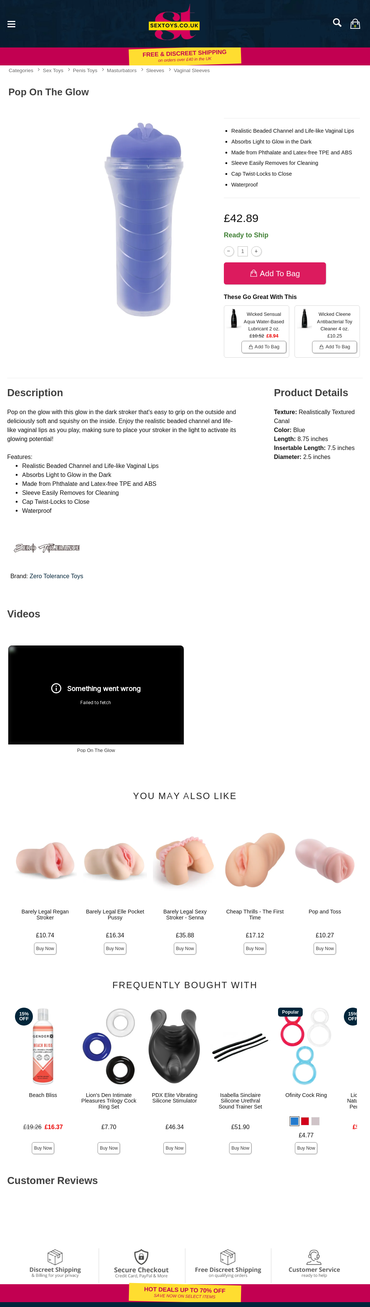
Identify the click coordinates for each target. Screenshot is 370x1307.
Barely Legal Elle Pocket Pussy (115, 914)
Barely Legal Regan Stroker (45, 914)
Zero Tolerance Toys (56, 576)
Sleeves (155, 70)
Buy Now (45, 948)
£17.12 (255, 935)
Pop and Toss (325, 911)
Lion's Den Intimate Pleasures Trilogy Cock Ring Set (108, 1101)
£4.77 (306, 1135)
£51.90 (240, 1127)
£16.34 (115, 935)
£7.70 (108, 1127)
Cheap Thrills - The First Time (255, 914)
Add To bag (275, 273)
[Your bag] (355, 24)
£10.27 (325, 935)
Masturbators (121, 70)
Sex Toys (53, 70)
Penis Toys (85, 70)
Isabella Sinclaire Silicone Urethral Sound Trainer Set (240, 1101)
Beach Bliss (43, 1095)
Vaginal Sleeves (192, 70)
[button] (294, 1121)
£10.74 (45, 935)
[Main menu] (11, 23)
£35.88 (185, 935)
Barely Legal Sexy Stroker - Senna (185, 914)
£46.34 (175, 1127)
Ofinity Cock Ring (306, 1095)
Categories (21, 70)
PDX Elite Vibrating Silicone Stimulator (174, 1098)
